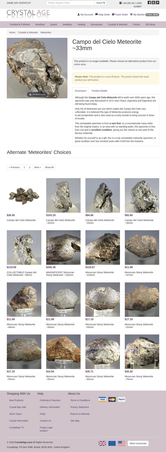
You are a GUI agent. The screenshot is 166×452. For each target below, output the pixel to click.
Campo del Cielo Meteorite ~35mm (139, 221)
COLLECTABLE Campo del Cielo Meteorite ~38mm (21, 273)
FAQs (43, 414)
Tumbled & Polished (20, 24)
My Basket (144, 14)
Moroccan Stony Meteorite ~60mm (99, 378)
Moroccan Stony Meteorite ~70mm (139, 378)
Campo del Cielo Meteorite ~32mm (60, 221)
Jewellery (67, 24)
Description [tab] (80, 90)
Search (100, 3)
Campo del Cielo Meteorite (21, 220)
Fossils (136, 24)
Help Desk (102, 14)
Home (12, 32)
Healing (81, 24)
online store (80, 64)
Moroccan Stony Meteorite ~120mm (99, 273)
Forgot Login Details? (46, 429)
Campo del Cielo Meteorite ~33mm (99, 221)
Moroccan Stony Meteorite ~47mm (139, 273)
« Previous (14, 167)
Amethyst (40, 24)
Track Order (120, 14)
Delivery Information (50, 407)
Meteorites (46, 32)
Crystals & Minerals (118, 24)
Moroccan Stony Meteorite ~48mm (21, 325)
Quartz (53, 24)
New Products (16, 400)
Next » (37, 167)
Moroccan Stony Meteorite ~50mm (60, 325)
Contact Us (45, 420)
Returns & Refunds (79, 414)
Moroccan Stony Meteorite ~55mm (21, 378)
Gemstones (96, 24)
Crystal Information (18, 420)
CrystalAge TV (16, 427)
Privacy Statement (79, 407)
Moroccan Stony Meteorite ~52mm (139, 325)
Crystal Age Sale (17, 407)
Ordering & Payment (50, 400)
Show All (49, 167)
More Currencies (138, 443)
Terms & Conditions (80, 400)
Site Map (74, 420)
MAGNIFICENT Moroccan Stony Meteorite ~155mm (60, 273)
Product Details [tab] (99, 90)
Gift (150, 24)
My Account (85, 14)
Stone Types (15, 414)
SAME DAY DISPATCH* (19, 3)
